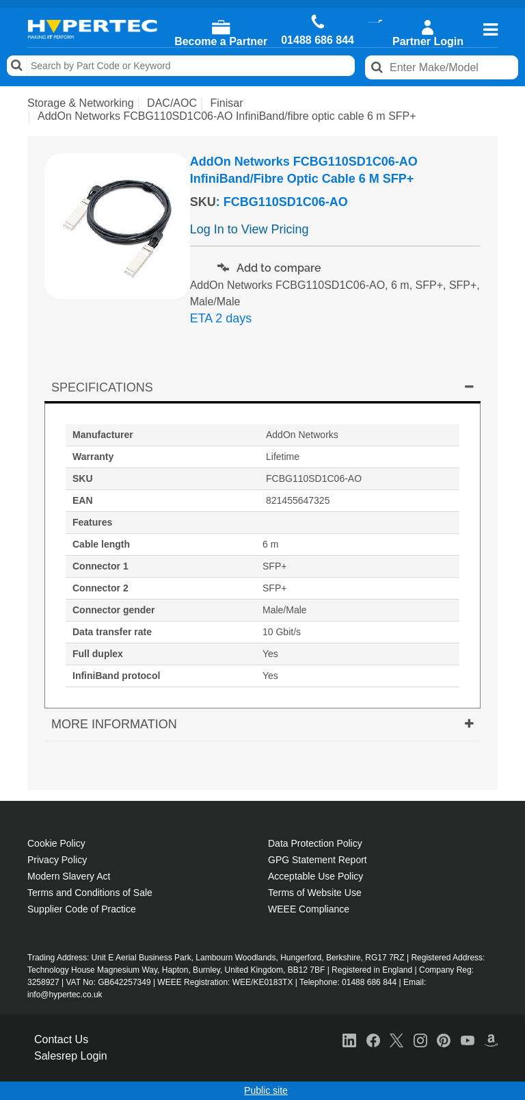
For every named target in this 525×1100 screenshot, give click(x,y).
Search (17, 65)
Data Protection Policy (315, 843)
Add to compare (269, 267)
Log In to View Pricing (249, 229)
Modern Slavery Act (68, 876)
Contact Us (61, 1039)
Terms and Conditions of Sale (89, 892)
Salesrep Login (70, 1056)
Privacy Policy (57, 859)
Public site (266, 1090)
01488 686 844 (317, 40)
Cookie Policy (56, 843)
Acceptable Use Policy (315, 876)
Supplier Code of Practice (81, 909)
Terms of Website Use (315, 892)
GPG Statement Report (317, 859)
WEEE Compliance (308, 909)
